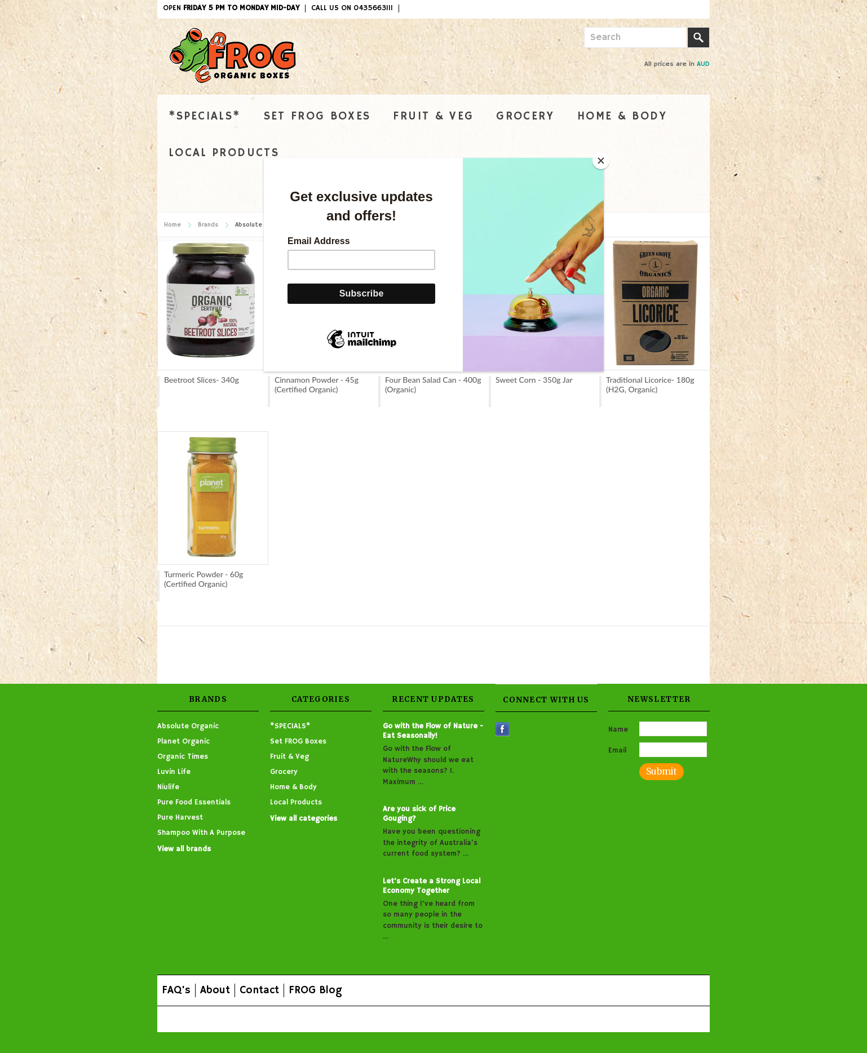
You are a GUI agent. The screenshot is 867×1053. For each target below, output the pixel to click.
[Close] (600, 160)
